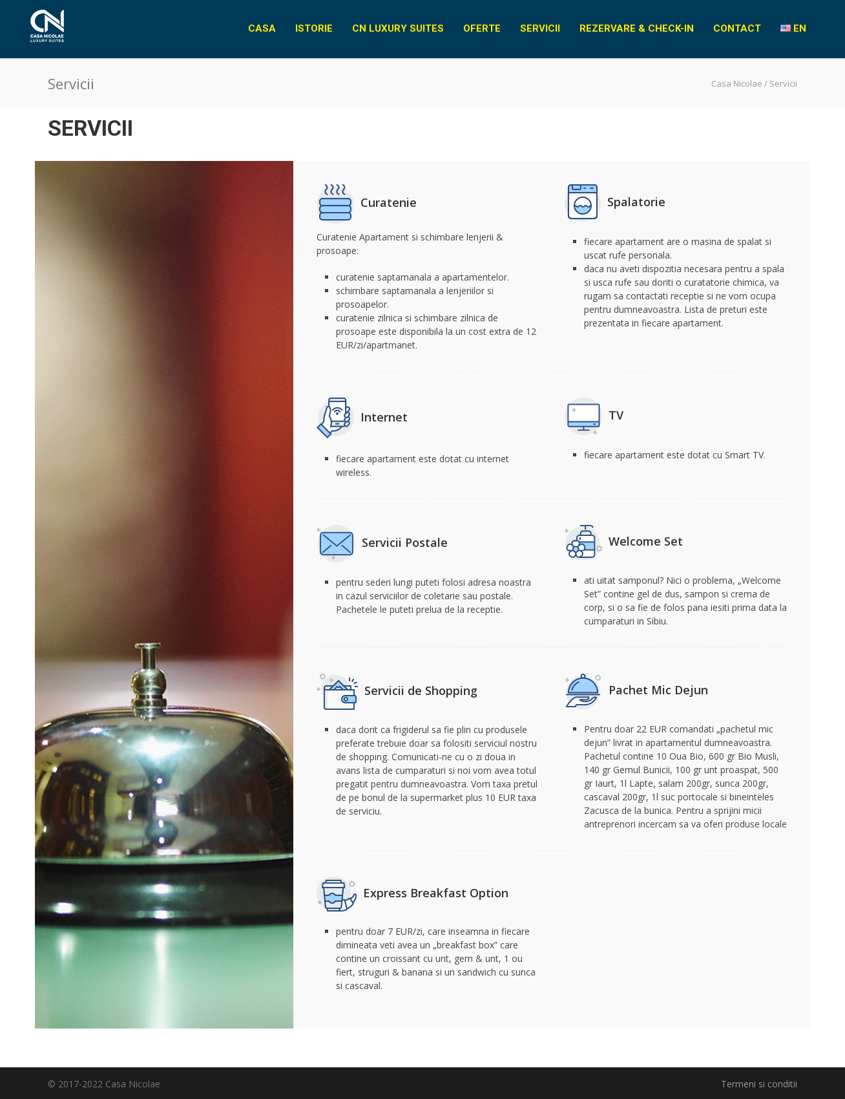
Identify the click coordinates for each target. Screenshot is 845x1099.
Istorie (314, 28)
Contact (737, 28)
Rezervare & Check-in (636, 28)
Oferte (482, 28)
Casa (262, 28)
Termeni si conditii (759, 1084)
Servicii (540, 28)
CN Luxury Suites (398, 28)
